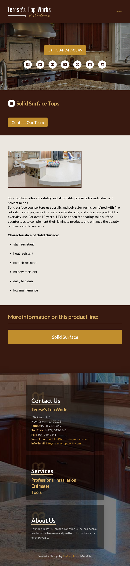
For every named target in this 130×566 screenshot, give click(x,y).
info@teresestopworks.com (63, 443)
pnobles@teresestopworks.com (68, 439)
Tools (36, 492)
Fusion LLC (69, 556)
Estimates (40, 486)
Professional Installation (53, 480)
